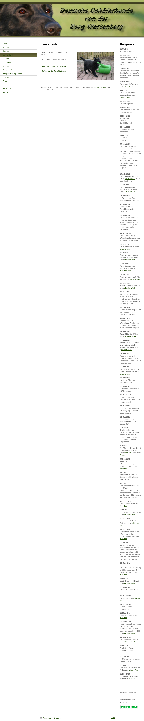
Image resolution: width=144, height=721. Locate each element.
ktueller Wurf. (126, 350)
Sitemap (57, 718)
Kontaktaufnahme (100, 87)
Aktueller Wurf (125, 271)
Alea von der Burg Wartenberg (54, 66)
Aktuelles (127, 453)
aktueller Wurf (130, 86)
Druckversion (46, 718)
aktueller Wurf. (130, 179)
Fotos (122, 455)
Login (113, 718)
